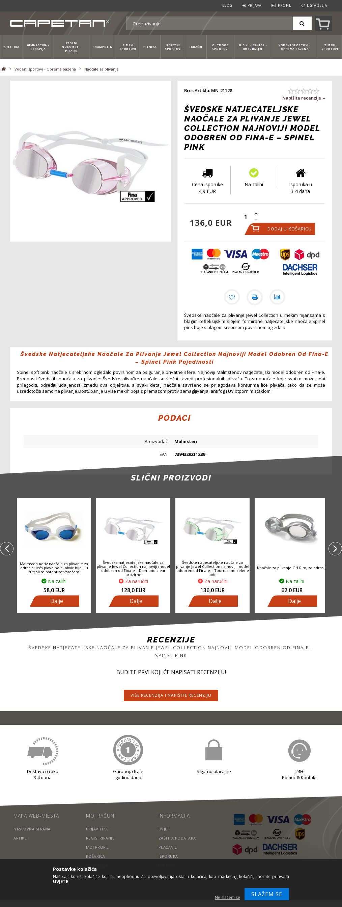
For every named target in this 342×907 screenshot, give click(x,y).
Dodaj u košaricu (289, 229)
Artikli (20, 838)
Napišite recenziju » (303, 98)
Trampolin (103, 47)
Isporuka (168, 856)
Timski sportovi (329, 47)
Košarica (95, 856)
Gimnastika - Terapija (38, 47)
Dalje (56, 601)
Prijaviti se (97, 828)
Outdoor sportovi (220, 47)
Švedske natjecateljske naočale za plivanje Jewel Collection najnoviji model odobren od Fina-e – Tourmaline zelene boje (212, 568)
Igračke (196, 47)
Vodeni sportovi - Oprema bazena (295, 47)
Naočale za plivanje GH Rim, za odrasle (292, 567)
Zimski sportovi (128, 47)
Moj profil (97, 847)
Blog (227, 5)
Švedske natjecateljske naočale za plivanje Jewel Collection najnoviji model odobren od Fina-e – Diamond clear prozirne (133, 568)
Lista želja (317, 5)
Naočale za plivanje (101, 69)
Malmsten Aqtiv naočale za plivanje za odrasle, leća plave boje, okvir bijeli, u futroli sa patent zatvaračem (54, 567)
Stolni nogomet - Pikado (71, 47)
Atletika (11, 47)
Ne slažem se (227, 897)
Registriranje (100, 838)
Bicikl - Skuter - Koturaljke (253, 47)
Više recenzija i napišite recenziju (171, 695)
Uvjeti (165, 828)
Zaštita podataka (178, 838)
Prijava (254, 5)
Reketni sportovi (173, 47)
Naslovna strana (32, 828)
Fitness (150, 47)
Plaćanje (168, 847)
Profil (284, 5)
